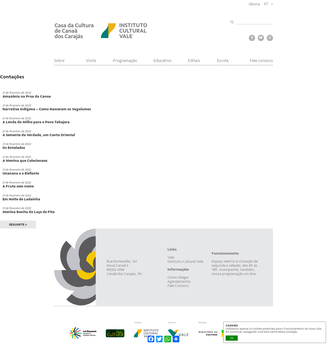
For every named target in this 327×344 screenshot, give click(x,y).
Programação (125, 60)
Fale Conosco (178, 286)
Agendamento (179, 281)
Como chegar (178, 277)
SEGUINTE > (18, 224)
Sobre (59, 60)
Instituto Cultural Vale (185, 261)
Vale (170, 257)
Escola (222, 60)
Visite (91, 60)
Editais (194, 60)
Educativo (162, 60)
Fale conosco (261, 60)
